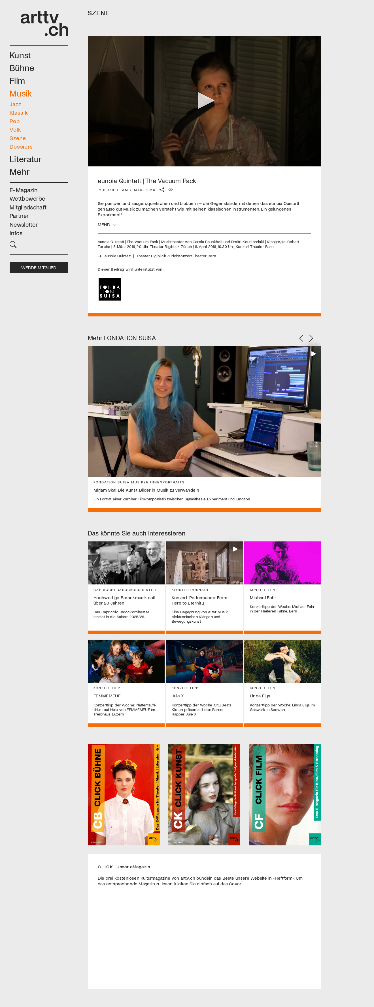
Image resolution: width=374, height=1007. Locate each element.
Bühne (22, 67)
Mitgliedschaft (28, 207)
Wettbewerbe (27, 198)
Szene (18, 137)
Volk (15, 129)
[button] (39, 243)
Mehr (20, 171)
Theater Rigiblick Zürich (157, 255)
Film (17, 80)
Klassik (19, 112)
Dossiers (21, 146)
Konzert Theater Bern (197, 255)
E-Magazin (24, 189)
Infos (16, 232)
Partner (19, 215)
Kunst (20, 55)
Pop (15, 120)
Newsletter (24, 224)
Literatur (26, 158)
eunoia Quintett (118, 255)
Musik (21, 93)
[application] (204, 101)
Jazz (15, 103)
